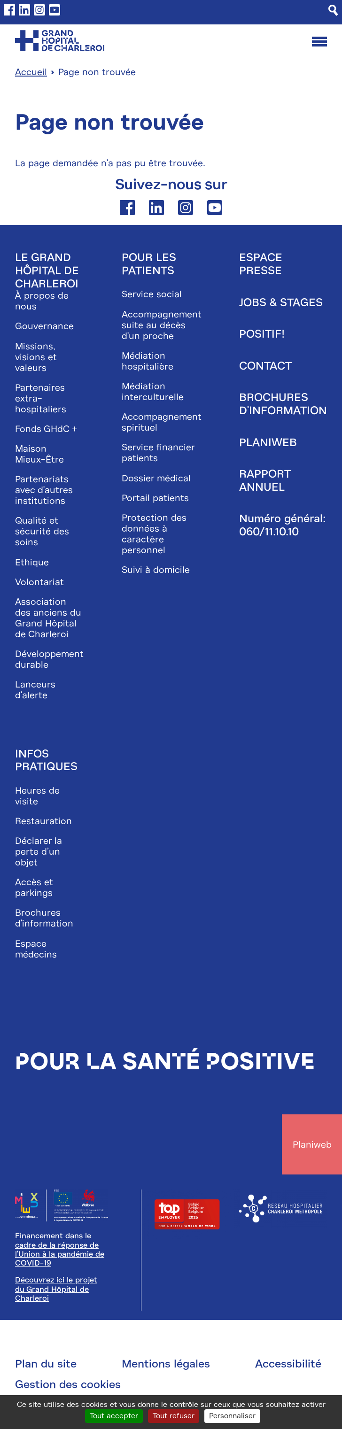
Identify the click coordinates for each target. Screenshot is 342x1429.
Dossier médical (156, 478)
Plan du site (46, 1364)
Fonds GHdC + (46, 429)
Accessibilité (288, 1364)
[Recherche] (333, 10)
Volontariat (39, 582)
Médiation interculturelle (153, 391)
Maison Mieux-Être (39, 454)
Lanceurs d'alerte (35, 690)
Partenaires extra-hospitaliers (40, 398)
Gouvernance (44, 326)
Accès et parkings (34, 887)
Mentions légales (166, 1364)
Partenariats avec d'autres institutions (44, 490)
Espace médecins (36, 949)
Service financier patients (158, 452)
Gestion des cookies (68, 1384)
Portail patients (155, 498)
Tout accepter (114, 1416)
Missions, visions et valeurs (36, 357)
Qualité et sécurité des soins (42, 531)
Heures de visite (37, 796)
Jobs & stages (281, 302)
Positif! (262, 334)
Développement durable (49, 659)
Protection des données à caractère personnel (154, 534)
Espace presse (260, 264)
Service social (152, 294)
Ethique (32, 562)
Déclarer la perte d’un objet (38, 851)
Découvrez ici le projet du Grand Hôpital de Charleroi (56, 1289)
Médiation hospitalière (147, 361)
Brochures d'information (44, 918)
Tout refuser (173, 1416)
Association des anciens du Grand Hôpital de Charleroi (48, 618)
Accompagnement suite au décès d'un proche (162, 325)
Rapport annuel (264, 480)
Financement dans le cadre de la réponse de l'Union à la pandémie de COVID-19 (59, 1249)
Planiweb (268, 442)
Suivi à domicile (156, 570)
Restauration (43, 821)
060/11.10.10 (269, 532)
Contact (265, 366)
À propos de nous (42, 301)
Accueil (31, 72)
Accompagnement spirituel (162, 422)
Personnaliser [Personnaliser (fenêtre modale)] (232, 1416)
